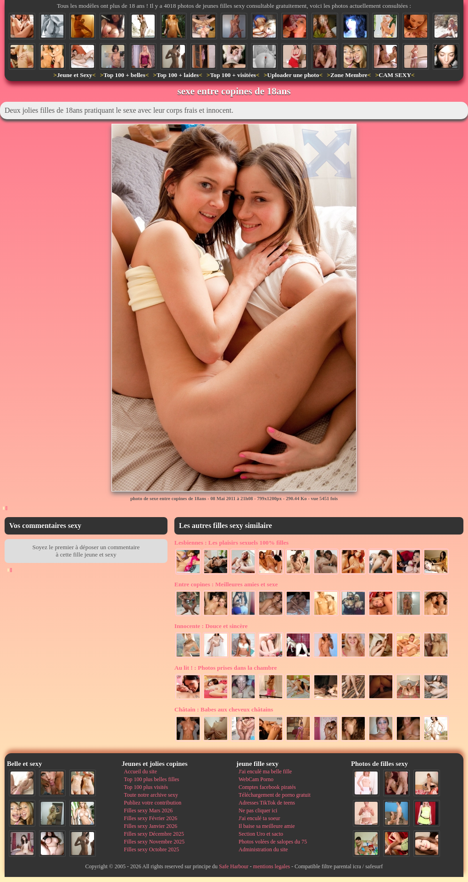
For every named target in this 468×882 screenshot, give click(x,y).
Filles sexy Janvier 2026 (150, 826)
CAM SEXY (395, 75)
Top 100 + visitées (233, 75)
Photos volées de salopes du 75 (273, 841)
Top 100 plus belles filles (151, 779)
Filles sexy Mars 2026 (148, 810)
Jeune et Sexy (74, 75)
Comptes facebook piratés (267, 787)
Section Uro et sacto (261, 834)
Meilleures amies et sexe (226, 584)
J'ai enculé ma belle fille (265, 771)
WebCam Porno (256, 779)
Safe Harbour (233, 866)
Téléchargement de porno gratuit (275, 795)
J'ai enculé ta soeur (259, 818)
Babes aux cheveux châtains (223, 709)
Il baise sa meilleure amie (267, 826)
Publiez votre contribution (152, 802)
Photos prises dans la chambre (225, 667)
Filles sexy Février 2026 (150, 818)
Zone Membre (349, 75)
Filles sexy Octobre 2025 (151, 849)
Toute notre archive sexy (151, 795)
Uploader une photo (293, 75)
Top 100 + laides (177, 75)
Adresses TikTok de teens (267, 802)
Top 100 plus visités (146, 787)
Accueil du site (140, 771)
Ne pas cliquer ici (258, 810)
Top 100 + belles (124, 75)
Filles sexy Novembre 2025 (154, 841)
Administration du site (263, 849)
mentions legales (271, 866)
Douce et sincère (211, 626)
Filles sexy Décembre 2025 (154, 834)
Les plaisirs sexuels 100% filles (231, 542)
